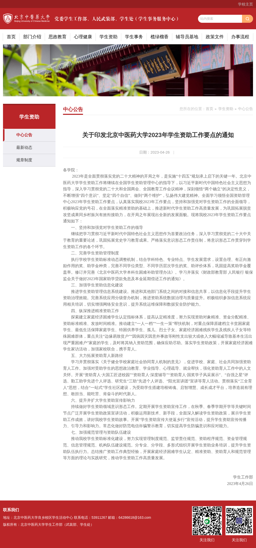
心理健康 (83, 36)
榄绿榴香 (159, 36)
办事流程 (240, 36)
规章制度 (24, 160)
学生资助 (109, 36)
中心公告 (24, 135)
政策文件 (215, 36)
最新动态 (24, 147)
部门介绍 (32, 36)
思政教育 (57, 36)
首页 (11, 36)
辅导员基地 (187, 36)
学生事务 (134, 36)
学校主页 (245, 4)
